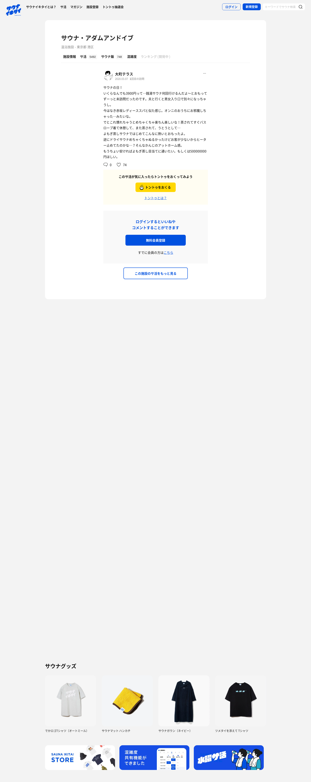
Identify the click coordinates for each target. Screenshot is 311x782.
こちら (168, 252)
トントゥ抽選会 (113, 7)
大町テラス (124, 74)
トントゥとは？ (155, 197)
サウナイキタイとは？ (41, 7)
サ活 (63, 7)
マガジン (76, 7)
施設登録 (92, 7)
